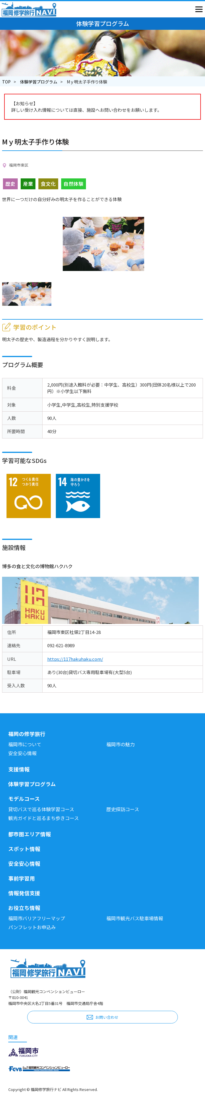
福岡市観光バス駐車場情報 (134, 918)
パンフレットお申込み (32, 927)
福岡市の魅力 (120, 744)
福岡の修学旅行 (26, 733)
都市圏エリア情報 (29, 834)
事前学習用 (21, 878)
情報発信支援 (24, 893)
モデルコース (24, 798)
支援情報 (19, 769)
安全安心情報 (22, 753)
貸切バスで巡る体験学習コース (41, 809)
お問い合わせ (106, 1017)
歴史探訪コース (122, 809)
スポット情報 (24, 848)
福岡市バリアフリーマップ (36, 918)
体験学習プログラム (38, 82)
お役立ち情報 (24, 907)
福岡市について (24, 744)
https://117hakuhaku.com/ (75, 659)
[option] (103, 243)
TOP (6, 82)
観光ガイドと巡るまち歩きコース (43, 817)
